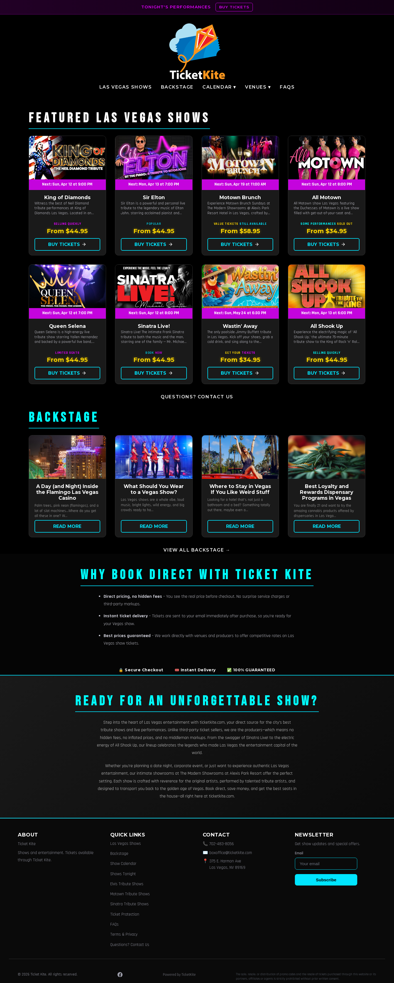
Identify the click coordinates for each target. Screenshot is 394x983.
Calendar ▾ (219, 87)
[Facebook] (120, 974)
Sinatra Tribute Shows (129, 904)
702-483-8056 (221, 844)
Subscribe (326, 879)
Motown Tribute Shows (130, 894)
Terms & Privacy (124, 934)
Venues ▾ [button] (258, 87)
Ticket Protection (124, 914)
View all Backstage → (196, 550)
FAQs (287, 87)
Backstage (177, 87)
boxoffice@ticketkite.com (230, 852)
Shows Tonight (123, 874)
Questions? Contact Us (197, 396)
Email (299, 853)
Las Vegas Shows (125, 87)
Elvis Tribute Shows (126, 884)
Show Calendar (123, 863)
